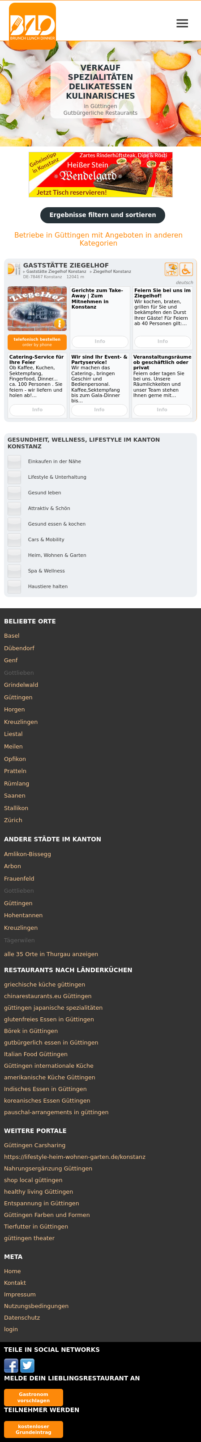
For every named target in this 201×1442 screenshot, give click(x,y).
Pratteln (15, 771)
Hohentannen (23, 915)
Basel (12, 635)
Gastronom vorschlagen (33, 1397)
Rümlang (16, 783)
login (11, 1329)
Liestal (13, 734)
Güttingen (18, 697)
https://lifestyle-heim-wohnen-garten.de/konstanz (74, 1157)
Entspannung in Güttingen (41, 1203)
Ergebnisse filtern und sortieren (102, 215)
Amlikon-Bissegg (27, 854)
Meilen (13, 746)
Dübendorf (19, 648)
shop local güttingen (33, 1180)
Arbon (12, 866)
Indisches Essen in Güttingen (45, 1089)
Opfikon (15, 759)
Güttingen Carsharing (34, 1145)
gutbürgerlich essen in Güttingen (51, 1042)
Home (12, 1271)
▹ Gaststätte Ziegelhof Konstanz (54, 271)
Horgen (14, 709)
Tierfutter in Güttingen (36, 1226)
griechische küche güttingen (44, 984)
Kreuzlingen (21, 722)
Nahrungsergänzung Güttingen (48, 1168)
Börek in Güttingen (31, 1031)
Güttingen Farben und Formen (47, 1215)
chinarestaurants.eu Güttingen (48, 996)
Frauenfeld (19, 878)
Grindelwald (21, 684)
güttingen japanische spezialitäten (53, 1007)
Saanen (15, 795)
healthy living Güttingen (38, 1191)
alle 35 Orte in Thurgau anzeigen (51, 954)
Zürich (13, 820)
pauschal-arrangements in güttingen (56, 1112)
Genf (10, 660)
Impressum (20, 1294)
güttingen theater (29, 1238)
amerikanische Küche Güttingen (49, 1077)
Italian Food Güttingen (36, 1054)
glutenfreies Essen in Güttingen (49, 1019)
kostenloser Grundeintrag (33, 1429)
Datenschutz (22, 1317)
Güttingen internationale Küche (49, 1065)
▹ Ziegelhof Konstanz (110, 271)
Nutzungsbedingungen (36, 1306)
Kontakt (15, 1282)
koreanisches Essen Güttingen (47, 1100)
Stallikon (16, 808)
